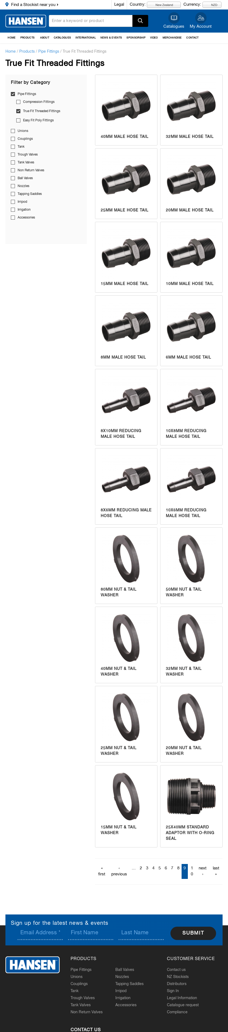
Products (27, 38)
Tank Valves (26, 162)
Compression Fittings (39, 102)
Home (11, 38)
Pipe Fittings (48, 51)
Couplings (25, 139)
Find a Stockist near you (33, 5)
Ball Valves (25, 178)
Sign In (173, 991)
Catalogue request (183, 1005)
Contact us (176, 970)
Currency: (192, 4)
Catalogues (173, 26)
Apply (140, 21)
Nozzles (23, 186)
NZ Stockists (178, 977)
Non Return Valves (31, 170)
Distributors (176, 984)
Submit (193, 933)
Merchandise (172, 38)
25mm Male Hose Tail (124, 210)
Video (154, 38)
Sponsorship (135, 38)
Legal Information (182, 998)
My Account (201, 26)
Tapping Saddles (30, 194)
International (85, 38)
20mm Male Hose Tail (190, 210)
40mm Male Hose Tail (124, 137)
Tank (21, 146)
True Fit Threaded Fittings (41, 111)
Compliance (177, 1012)
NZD (211, 5)
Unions (23, 131)
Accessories (26, 217)
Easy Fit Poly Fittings (38, 120)
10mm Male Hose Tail (190, 284)
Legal (119, 4)
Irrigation (24, 209)
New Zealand (161, 5)
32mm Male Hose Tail (190, 137)
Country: (137, 4)
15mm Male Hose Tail (124, 284)
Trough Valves (28, 154)
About (44, 38)
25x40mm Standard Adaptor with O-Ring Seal (190, 833)
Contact (192, 38)
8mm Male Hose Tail (123, 357)
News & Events (111, 38)
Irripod (22, 202)
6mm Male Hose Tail (188, 357)
